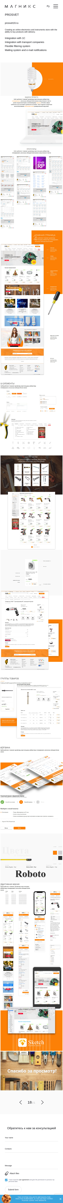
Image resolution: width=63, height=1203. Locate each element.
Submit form (13, 1190)
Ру (48, 6)
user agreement (24, 1180)
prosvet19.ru (11, 23)
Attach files (12, 1173)
